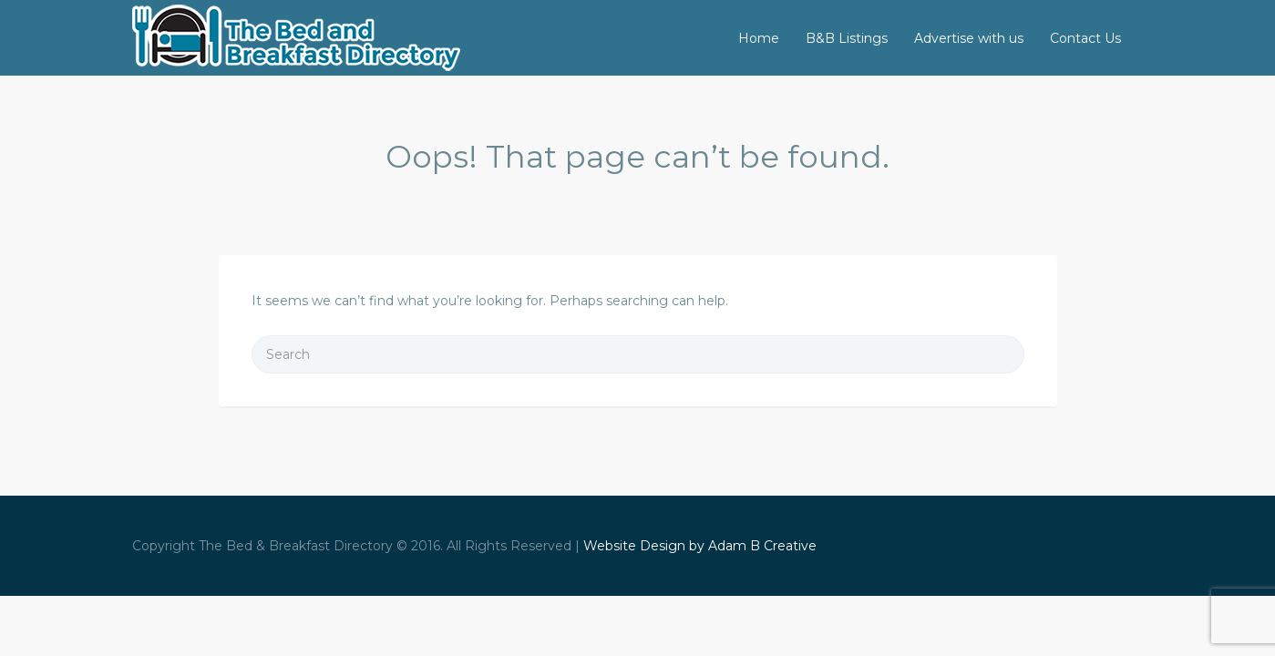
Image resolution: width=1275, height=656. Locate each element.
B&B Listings (847, 38)
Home (758, 38)
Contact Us (1085, 38)
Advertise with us (968, 38)
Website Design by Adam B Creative (700, 546)
